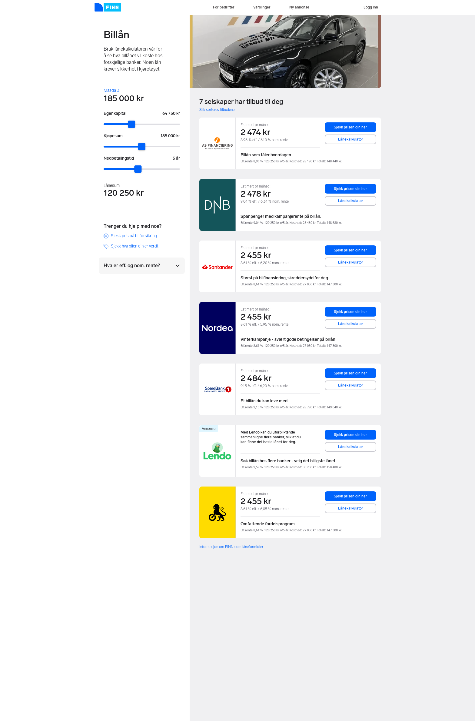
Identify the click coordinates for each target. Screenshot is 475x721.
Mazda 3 (111, 90)
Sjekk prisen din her (350, 127)
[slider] (131, 124)
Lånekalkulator (350, 139)
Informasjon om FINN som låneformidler (231, 547)
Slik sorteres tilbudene (216, 110)
